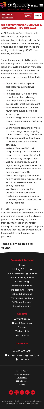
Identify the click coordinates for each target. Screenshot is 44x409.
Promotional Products (22, 297)
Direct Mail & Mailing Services (22, 273)
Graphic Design (22, 281)
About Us (22, 314)
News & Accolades (22, 323)
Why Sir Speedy (22, 318)
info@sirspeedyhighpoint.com (22, 355)
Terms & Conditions (22, 374)
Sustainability (22, 335)
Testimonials (22, 331)
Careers (22, 327)
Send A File (38, 16)
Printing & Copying (22, 269)
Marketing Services (22, 285)
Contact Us (22, 343)
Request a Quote (28, 16)
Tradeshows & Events (22, 289)
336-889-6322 (7, 18)
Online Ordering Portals (22, 277)
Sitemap (22, 384)
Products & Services (22, 260)
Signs (22, 265)
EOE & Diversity (22, 381)
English (34, 6)
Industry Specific (22, 306)
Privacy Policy (22, 371)
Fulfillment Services (22, 302)
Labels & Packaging (22, 293)
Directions (22, 359)
